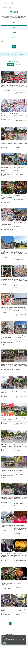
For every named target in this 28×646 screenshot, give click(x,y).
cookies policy (8, 640)
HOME (2, 7)
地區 (14, 27)
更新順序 (18, 64)
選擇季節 (14, 32)
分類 (14, 22)
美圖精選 (8, 7)
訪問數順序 (10, 64)
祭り (14, 54)
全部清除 (21, 54)
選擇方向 (14, 37)
